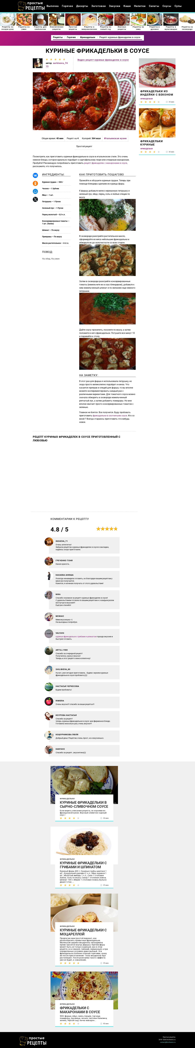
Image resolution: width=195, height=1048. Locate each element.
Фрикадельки (67, 799)
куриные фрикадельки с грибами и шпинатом (76, 636)
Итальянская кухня (115, 138)
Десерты (82, 6)
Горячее (67, 6)
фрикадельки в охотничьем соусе (110, 415)
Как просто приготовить (33, 1041)
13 (47, 66)
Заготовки (98, 6)
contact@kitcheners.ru (168, 1042)
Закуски (114, 6)
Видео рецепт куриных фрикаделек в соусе (103, 60)
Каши (127, 6)
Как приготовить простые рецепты (31, 6)
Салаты (154, 6)
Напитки (140, 6)
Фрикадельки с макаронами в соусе (80, 1010)
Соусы (166, 6)
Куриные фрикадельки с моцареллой (83, 932)
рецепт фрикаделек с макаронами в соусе (105, 163)
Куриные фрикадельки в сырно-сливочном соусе (84, 804)
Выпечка (53, 6)
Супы (178, 6)
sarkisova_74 (60, 63)
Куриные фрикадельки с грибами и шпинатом (83, 865)
